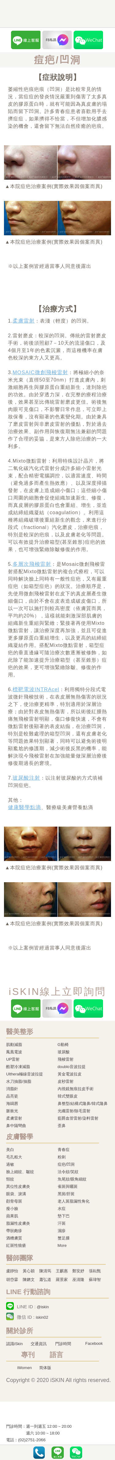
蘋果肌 (12, 1216)
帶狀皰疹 (14, 1230)
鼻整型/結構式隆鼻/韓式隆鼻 (83, 1103)
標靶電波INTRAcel (36, 689)
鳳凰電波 (14, 1052)
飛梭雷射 (66, 1059)
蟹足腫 (64, 1238)
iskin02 (42, 1317)
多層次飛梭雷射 (32, 564)
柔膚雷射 (24, 321)
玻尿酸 (64, 1052)
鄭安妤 (78, 1271)
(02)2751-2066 (32, 1440)
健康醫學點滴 (24, 807)
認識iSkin (14, 1343)
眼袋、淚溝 (16, 1194)
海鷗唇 (12, 1103)
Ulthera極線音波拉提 (24, 1074)
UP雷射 (13, 1059)
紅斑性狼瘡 (16, 1245)
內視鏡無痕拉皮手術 (76, 1088)
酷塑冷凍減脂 (18, 1066)
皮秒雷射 (66, 1081)
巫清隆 (78, 1279)
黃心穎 (29, 1271)
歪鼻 (62, 1125)
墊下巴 (64, 1216)
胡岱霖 (12, 1279)
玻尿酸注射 (26, 778)
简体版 (45, 1367)
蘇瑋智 (95, 1279)
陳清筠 (45, 1271)
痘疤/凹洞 (66, 1164)
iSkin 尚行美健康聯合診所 (50, 14)
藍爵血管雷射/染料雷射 (78, 1118)
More (62, 1245)
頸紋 (10, 1179)
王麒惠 (62, 1271)
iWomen (24, 1367)
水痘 (62, 1208)
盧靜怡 (12, 1271)
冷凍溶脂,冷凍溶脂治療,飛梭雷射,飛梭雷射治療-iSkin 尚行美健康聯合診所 (44, 1414)
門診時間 (63, 1343)
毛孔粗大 (14, 1157)
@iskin (43, 1307)
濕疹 (62, 1230)
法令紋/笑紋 (68, 1171)
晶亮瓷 (12, 1096)
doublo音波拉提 (72, 1066)
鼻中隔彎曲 (16, 1125)
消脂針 (12, 1088)
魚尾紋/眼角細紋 (72, 1179)
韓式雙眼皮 (68, 1096)
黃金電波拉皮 (70, 1074)
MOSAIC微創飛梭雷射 (40, 372)
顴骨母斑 (14, 1201)
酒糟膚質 (14, 1238)
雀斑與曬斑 (68, 1186)
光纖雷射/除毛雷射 (74, 1111)
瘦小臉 (12, 1208)
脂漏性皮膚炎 (18, 1223)
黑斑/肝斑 (66, 1194)
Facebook (94, 1343)
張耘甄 (95, 1271)
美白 (10, 1149)
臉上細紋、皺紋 (20, 1171)
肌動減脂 (14, 1044)
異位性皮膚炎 (18, 1186)
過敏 (10, 1164)
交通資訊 (39, 1343)
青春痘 (64, 1149)
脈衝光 (12, 1111)
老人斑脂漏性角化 (74, 1201)
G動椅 (63, 1044)
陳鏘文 (29, 1279)
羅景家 (62, 1279)
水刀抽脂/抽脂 (18, 1081)
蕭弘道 (45, 1279)
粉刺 (62, 1157)
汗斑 (62, 1223)
